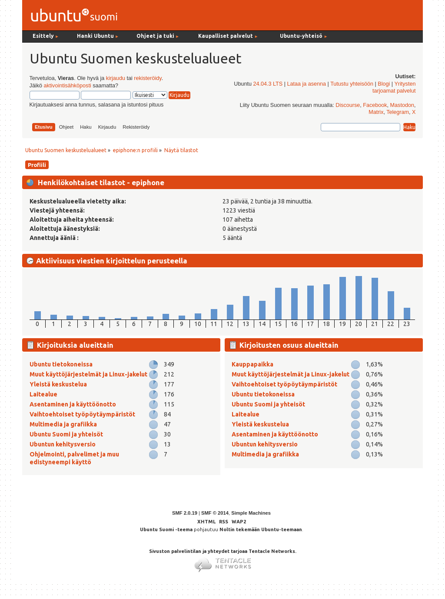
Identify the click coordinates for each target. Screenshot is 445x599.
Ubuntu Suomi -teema (166, 529)
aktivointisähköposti (67, 86)
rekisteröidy (147, 78)
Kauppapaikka (252, 364)
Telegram (397, 112)
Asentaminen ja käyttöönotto (73, 404)
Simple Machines (251, 513)
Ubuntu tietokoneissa (61, 364)
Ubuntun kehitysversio (63, 444)
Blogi (384, 84)
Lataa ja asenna (306, 84)
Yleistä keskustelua (58, 384)
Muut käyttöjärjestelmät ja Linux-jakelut (88, 374)
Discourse (347, 105)
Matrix (376, 112)
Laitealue (43, 394)
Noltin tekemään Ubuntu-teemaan (260, 529)
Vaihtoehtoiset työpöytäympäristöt (82, 414)
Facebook (375, 105)
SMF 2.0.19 (184, 513)
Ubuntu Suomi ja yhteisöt (66, 434)
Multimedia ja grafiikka (63, 424)
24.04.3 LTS (267, 84)
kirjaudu (115, 78)
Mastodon (402, 105)
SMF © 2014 (215, 513)
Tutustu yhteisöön (351, 84)
